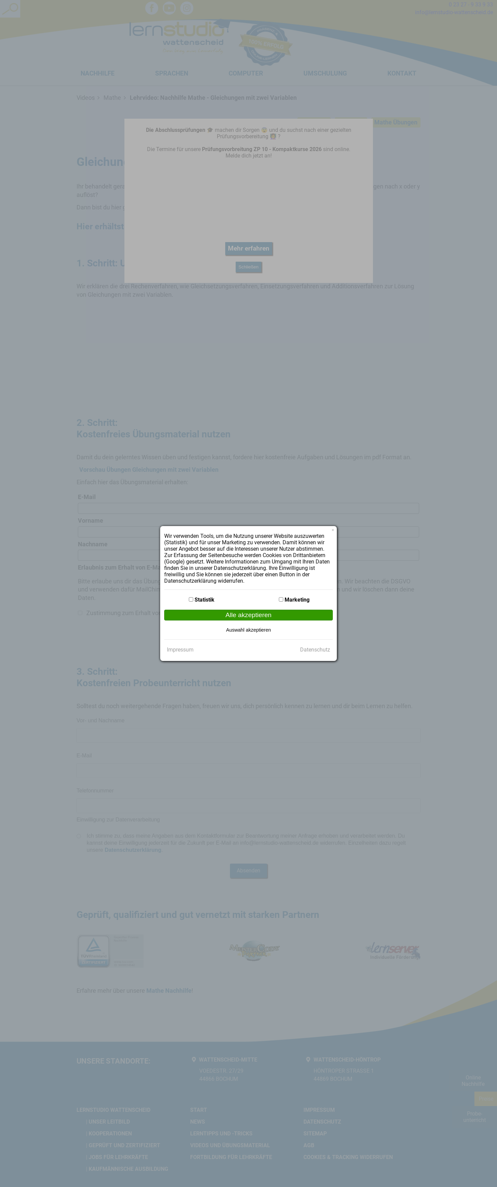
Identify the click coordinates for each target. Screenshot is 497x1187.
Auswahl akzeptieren (248, 630)
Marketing (297, 600)
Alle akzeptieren (249, 614)
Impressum (180, 649)
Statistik (204, 600)
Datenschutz (315, 649)
